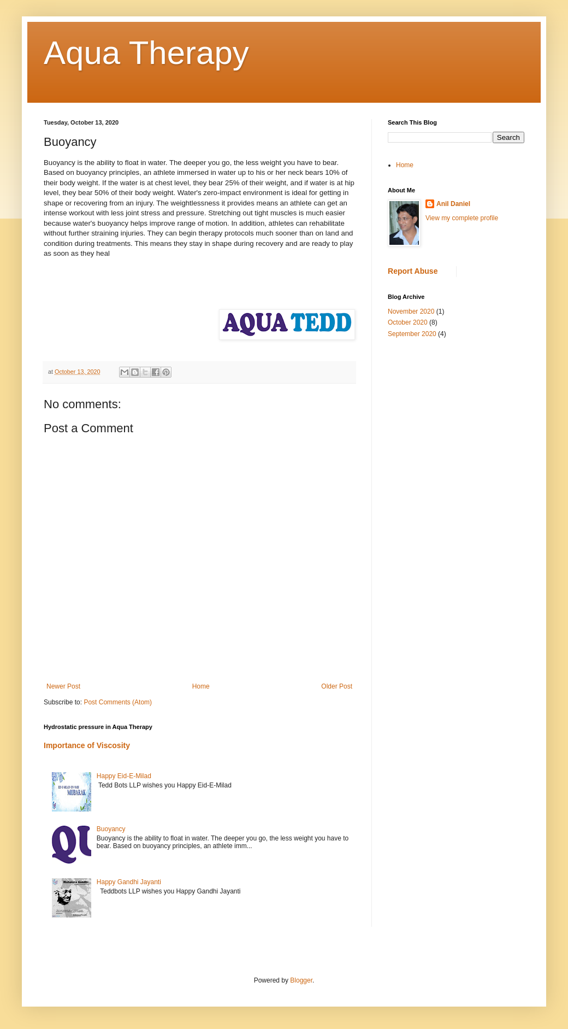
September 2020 (412, 334)
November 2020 (411, 311)
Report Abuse (412, 271)
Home (201, 686)
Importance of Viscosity (87, 745)
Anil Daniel (453, 204)
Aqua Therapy (146, 52)
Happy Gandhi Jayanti (129, 882)
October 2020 (408, 322)
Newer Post (63, 686)
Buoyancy (111, 829)
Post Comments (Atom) (118, 702)
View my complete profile (461, 218)
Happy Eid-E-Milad (124, 776)
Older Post (336, 686)
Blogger (301, 980)
